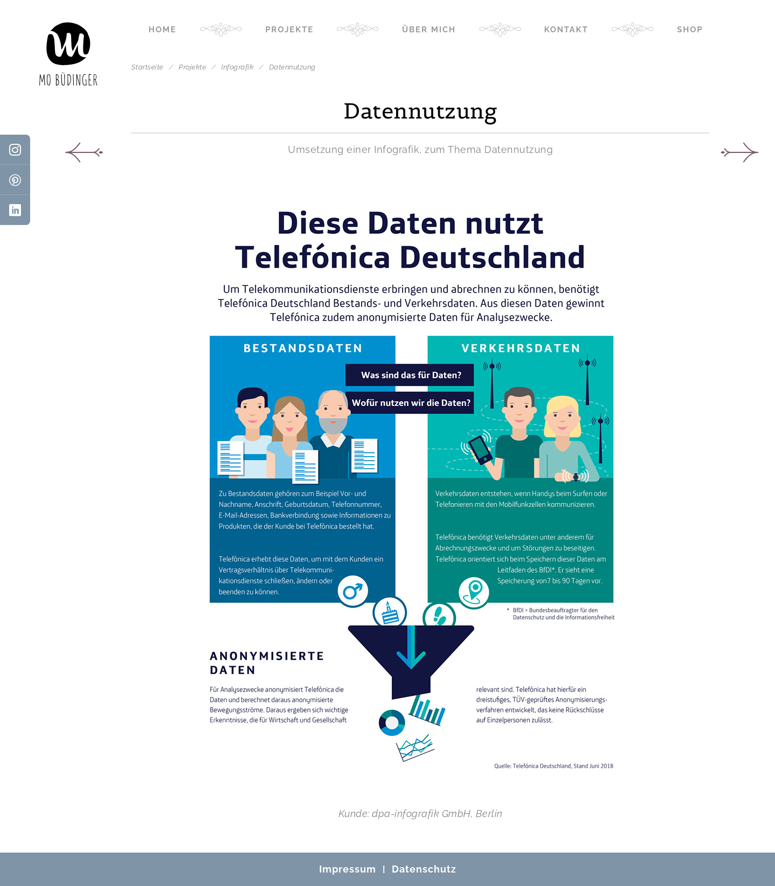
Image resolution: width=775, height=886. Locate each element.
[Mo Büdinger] (68, 54)
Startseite (147, 67)
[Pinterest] (15, 180)
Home (163, 29)
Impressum (347, 869)
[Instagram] (15, 150)
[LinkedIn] (15, 210)
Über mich (429, 29)
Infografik (238, 67)
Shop (690, 29)
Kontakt (566, 29)
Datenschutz (424, 869)
